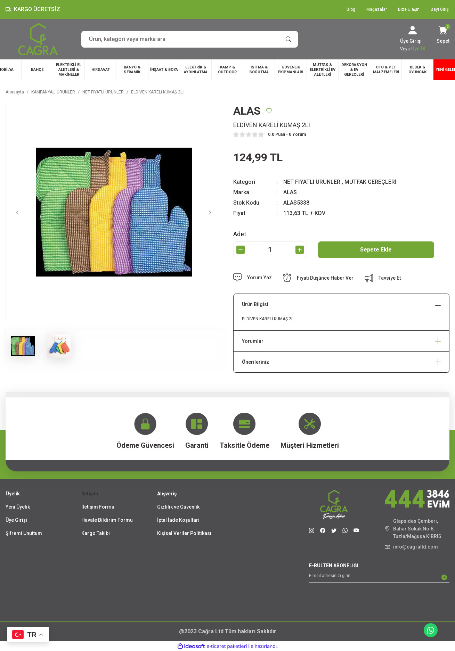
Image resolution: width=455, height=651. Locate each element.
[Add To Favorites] (269, 111)
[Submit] (444, 577)
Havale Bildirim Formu (107, 520)
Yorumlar (252, 341)
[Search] (189, 39)
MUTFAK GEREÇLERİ (370, 182)
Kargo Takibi (95, 533)
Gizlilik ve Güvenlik (178, 507)
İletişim (89, 493)
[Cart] (443, 35)
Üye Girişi (16, 520)
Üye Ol (418, 48)
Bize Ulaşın (409, 9)
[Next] (210, 212)
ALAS (290, 192)
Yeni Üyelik (18, 507)
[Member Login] (412, 30)
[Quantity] (270, 250)
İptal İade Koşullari (178, 520)
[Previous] (17, 212)
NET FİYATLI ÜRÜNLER (311, 182)
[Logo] (38, 39)
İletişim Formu (97, 507)
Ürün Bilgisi (255, 304)
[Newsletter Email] (379, 577)
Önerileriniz (255, 362)
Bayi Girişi (440, 9)
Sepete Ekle (376, 249)
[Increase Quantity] (300, 250)
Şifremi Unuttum (24, 533)
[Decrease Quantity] (240, 250)
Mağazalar (376, 9)
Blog (351, 9)
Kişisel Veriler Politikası (184, 533)
